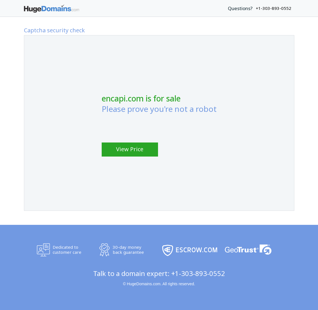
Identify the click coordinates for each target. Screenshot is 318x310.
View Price (129, 149)
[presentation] (144, 126)
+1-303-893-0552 (198, 273)
